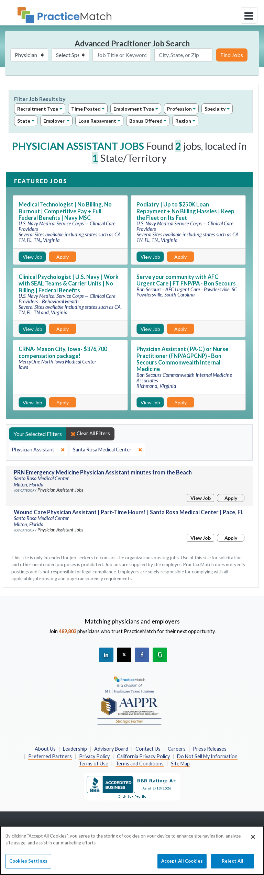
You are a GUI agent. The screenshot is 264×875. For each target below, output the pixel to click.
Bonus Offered (146, 121)
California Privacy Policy (143, 756)
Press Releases (210, 749)
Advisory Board (111, 749)
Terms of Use (93, 763)
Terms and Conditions (140, 763)
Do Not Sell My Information (207, 756)
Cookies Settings (28, 863)
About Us (45, 749)
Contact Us (148, 749)
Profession (179, 109)
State (23, 121)
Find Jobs (231, 55)
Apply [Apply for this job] (62, 257)
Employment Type (133, 109)
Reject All (232, 863)
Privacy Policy (94, 756)
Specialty (215, 109)
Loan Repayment (97, 121)
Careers (177, 749)
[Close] (253, 839)
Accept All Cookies (182, 863)
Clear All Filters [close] (90, 433)
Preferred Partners (50, 756)
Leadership (75, 749)
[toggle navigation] (249, 15)
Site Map (180, 763)
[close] (38, 449)
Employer (54, 121)
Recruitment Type (37, 109)
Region (183, 121)
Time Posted (86, 109)
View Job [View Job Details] (32, 257)
